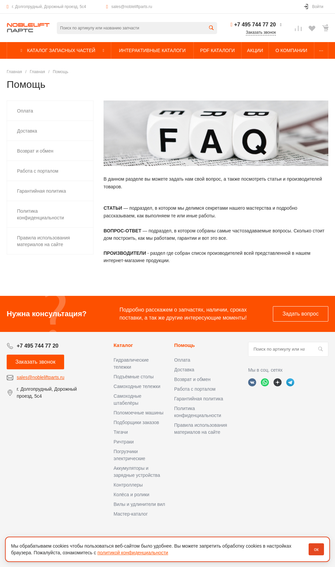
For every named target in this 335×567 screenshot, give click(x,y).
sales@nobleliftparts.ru (131, 6)
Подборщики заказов (136, 422)
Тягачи (121, 432)
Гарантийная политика (198, 398)
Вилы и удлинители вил (139, 504)
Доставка (184, 369)
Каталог (123, 345)
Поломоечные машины (138, 412)
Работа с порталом (195, 389)
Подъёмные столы (134, 376)
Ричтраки (124, 441)
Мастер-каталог (131, 514)
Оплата (182, 360)
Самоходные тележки (137, 386)
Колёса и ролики (131, 494)
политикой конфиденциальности (133, 552)
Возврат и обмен (192, 379)
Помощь (184, 345)
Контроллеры (128, 485)
